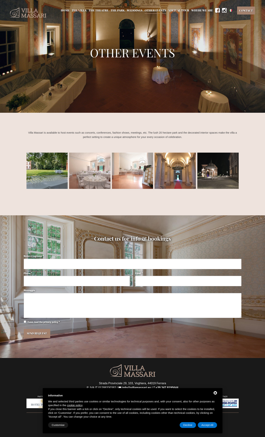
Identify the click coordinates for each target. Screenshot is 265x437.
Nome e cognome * (34, 256)
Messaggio (29, 290)
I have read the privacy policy (42, 322)
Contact (246, 10)
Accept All (207, 424)
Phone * (28, 273)
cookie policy (75, 405)
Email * (139, 273)
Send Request (37, 333)
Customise (58, 424)
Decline (187, 424)
